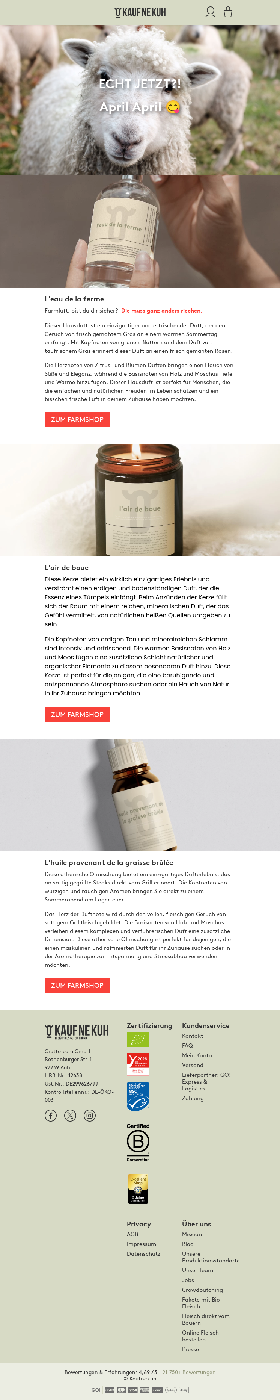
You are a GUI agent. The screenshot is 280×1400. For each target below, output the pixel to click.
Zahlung (193, 1098)
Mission (192, 1234)
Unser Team (197, 1270)
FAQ (187, 1045)
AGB (132, 1234)
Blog (188, 1243)
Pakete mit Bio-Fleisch (202, 1302)
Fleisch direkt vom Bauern (206, 1319)
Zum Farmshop (77, 419)
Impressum (141, 1243)
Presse (190, 1349)
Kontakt (192, 1035)
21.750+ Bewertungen (189, 1372)
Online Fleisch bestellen (200, 1336)
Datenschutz (143, 1253)
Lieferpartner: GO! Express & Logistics (206, 1081)
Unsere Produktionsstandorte (207, 1257)
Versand (192, 1064)
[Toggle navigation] (52, 11)
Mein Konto (197, 1055)
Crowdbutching (202, 1289)
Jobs (188, 1279)
